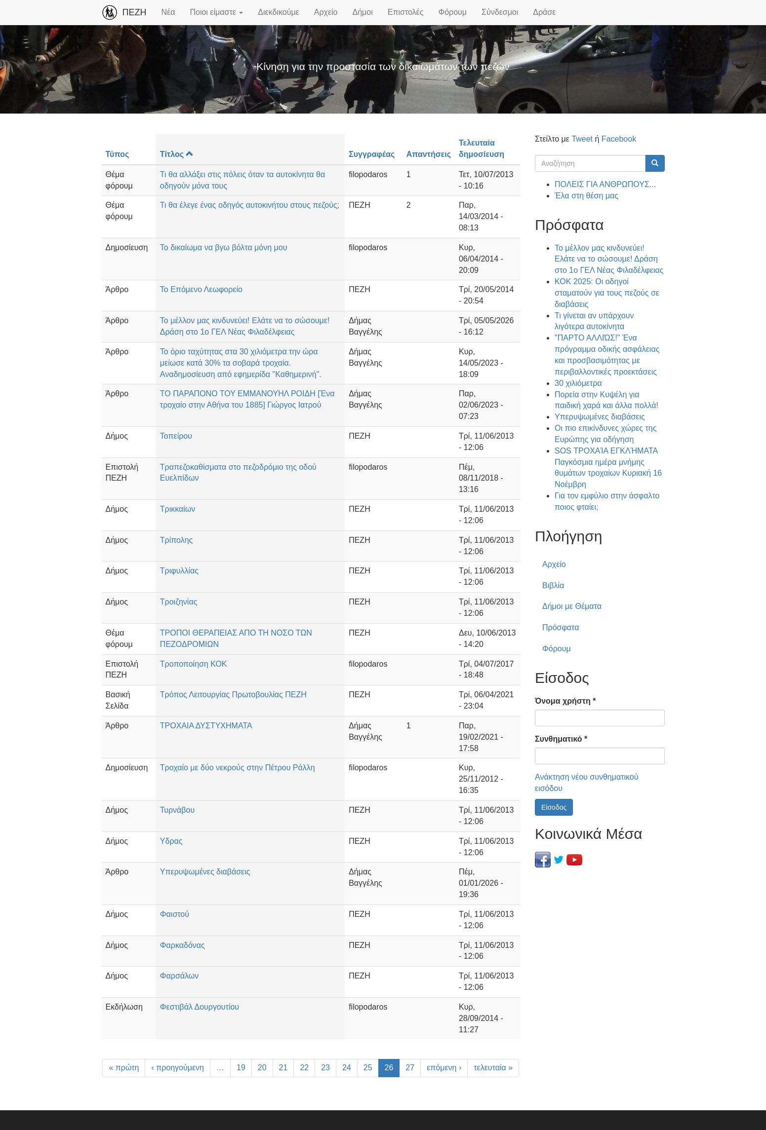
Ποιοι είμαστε (216, 12)
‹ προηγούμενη (177, 1067)
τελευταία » (493, 1067)
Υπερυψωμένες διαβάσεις (205, 871)
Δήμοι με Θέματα (572, 606)
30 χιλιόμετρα (578, 383)
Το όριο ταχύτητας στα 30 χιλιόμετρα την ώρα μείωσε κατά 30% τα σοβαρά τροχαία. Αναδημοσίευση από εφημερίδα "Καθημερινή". (241, 362)
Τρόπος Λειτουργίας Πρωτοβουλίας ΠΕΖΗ (233, 694)
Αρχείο (326, 12)
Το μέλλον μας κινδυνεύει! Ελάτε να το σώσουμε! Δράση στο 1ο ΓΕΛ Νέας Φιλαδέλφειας (609, 259)
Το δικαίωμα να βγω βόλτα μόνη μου (223, 247)
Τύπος (117, 154)
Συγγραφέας (372, 154)
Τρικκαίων (178, 509)
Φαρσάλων (179, 976)
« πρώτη (124, 1067)
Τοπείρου (176, 436)
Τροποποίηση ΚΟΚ (193, 664)
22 (304, 1067)
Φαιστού (174, 914)
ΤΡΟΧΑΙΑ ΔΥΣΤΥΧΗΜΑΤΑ (206, 725)
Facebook (619, 139)
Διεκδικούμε (278, 12)
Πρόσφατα (560, 627)
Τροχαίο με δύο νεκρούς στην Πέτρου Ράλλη (237, 767)
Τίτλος (177, 154)
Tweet (582, 139)
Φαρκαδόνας (182, 945)
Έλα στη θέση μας (586, 195)
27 (409, 1067)
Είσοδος (553, 807)
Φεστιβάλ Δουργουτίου (199, 1007)
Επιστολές (406, 12)
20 (262, 1067)
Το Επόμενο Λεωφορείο (201, 289)
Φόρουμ (452, 12)
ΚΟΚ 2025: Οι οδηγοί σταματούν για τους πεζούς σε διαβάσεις (607, 292)
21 (283, 1067)
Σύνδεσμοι (500, 12)
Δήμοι (363, 12)
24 (346, 1067)
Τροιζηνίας (179, 602)
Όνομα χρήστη (565, 701)
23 (325, 1067)
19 (241, 1067)
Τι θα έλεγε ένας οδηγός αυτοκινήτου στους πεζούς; (249, 205)
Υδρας (171, 841)
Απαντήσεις (428, 154)
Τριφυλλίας (179, 570)
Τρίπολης (176, 540)
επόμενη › (444, 1067)
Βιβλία (553, 585)
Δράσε (544, 12)
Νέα (168, 12)
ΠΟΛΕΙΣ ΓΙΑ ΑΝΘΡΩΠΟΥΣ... (605, 184)
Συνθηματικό (561, 739)
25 (367, 1067)
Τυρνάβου (177, 810)
